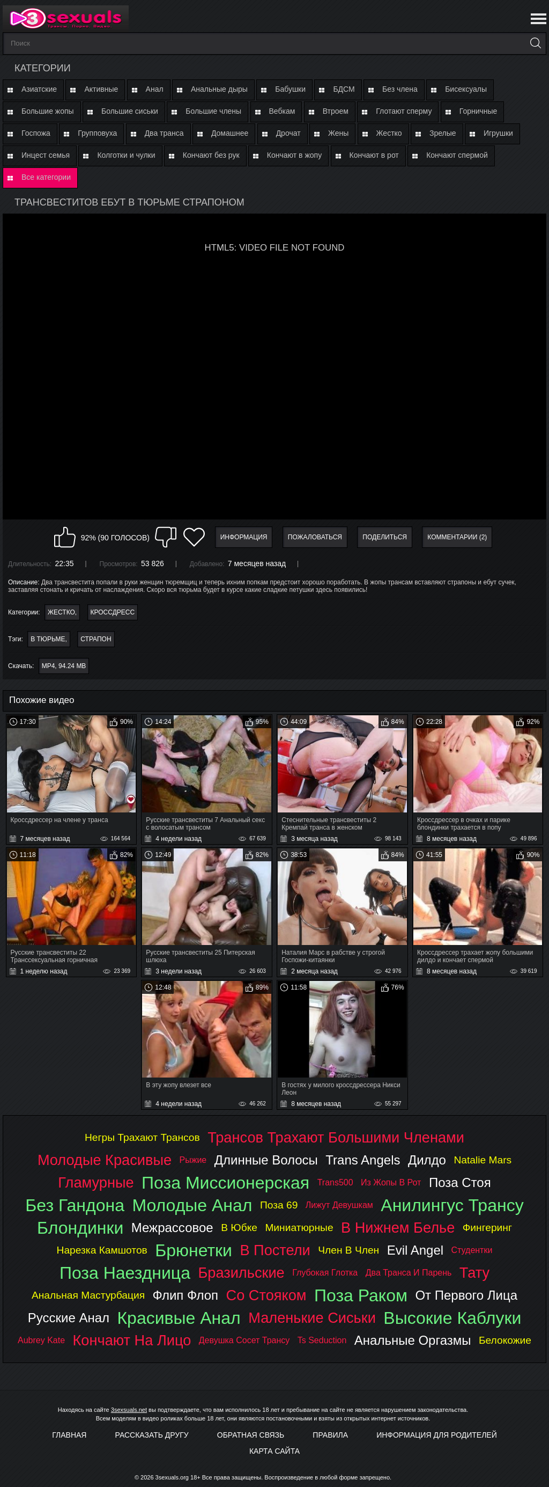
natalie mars (482, 1160)
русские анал (68, 1317)
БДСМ (343, 89)
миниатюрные (299, 1227)
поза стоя (460, 1182)
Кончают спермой (457, 155)
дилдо (427, 1160)
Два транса (164, 133)
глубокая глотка (325, 1272)
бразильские (241, 1272)
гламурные (95, 1182)
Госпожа (35, 133)
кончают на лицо (132, 1340)
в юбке (239, 1227)
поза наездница (125, 1272)
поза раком (360, 1295)
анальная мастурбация (88, 1295)
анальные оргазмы (412, 1340)
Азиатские (39, 89)
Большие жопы (47, 111)
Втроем (335, 111)
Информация (244, 537)
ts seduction (322, 1340)
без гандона (74, 1205)
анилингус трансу (452, 1205)
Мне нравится (65, 537)
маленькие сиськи (312, 1317)
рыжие (193, 1159)
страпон (95, 639)
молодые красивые (105, 1160)
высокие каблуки (452, 1318)
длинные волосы (266, 1160)
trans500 (335, 1182)
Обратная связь (250, 1435)
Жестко (389, 133)
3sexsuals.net (129, 1410)
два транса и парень (409, 1272)
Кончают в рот (374, 155)
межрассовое (172, 1227)
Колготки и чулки (126, 155)
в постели (275, 1250)
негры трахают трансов (142, 1137)
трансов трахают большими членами (335, 1137)
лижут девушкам (339, 1205)
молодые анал (192, 1205)
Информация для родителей (436, 1435)
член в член (348, 1250)
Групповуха (97, 133)
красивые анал (178, 1318)
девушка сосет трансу (244, 1340)
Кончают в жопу (294, 155)
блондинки (80, 1227)
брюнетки (193, 1250)
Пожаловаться (315, 537)
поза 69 (279, 1205)
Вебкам (282, 111)
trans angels (362, 1160)
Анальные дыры (219, 89)
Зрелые (442, 133)
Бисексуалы (466, 89)
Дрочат (288, 133)
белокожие (505, 1340)
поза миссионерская (225, 1182)
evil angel (415, 1250)
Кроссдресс (113, 612)
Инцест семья (45, 155)
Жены (338, 133)
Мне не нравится (165, 537)
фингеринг (487, 1227)
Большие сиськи (129, 111)
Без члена (400, 89)
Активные (101, 89)
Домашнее (229, 133)
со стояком (266, 1295)
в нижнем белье (398, 1227)
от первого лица (466, 1295)
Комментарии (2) (457, 537)
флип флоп (186, 1295)
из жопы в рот (391, 1182)
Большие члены (213, 111)
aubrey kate (41, 1340)
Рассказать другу (152, 1435)
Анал (155, 89)
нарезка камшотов (102, 1250)
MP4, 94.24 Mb (64, 666)
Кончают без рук (211, 155)
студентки (472, 1250)
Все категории (46, 177)
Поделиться (384, 537)
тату (474, 1272)
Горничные (478, 111)
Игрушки (498, 133)
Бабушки (290, 89)
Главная (69, 1435)
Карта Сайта (274, 1451)
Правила (330, 1435)
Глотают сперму (404, 111)
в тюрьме (48, 639)
